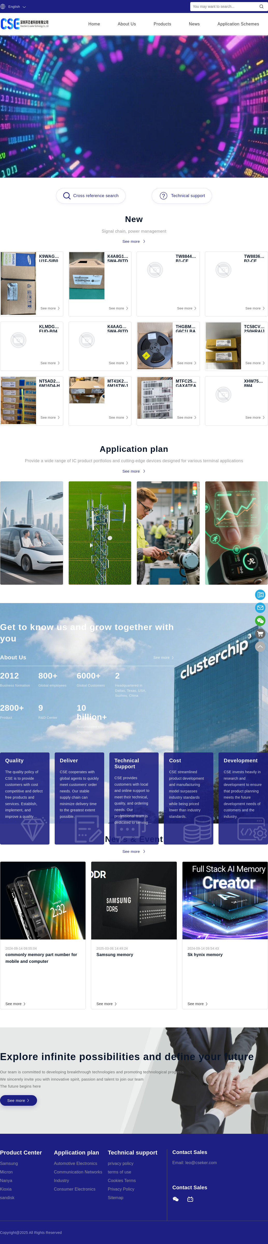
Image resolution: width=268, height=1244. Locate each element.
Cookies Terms (122, 1180)
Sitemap (115, 1197)
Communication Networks (78, 1172)
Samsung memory (114, 954)
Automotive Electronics (75, 1163)
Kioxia (6, 1189)
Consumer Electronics (75, 1189)
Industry (61, 1180)
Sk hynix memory (205, 954)
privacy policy (120, 1163)
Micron (6, 1172)
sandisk (7, 1197)
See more (15, 1004)
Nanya (6, 1180)
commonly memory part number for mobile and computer (41, 958)
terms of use (119, 1172)
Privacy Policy (121, 1189)
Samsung (9, 1163)
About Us (127, 24)
